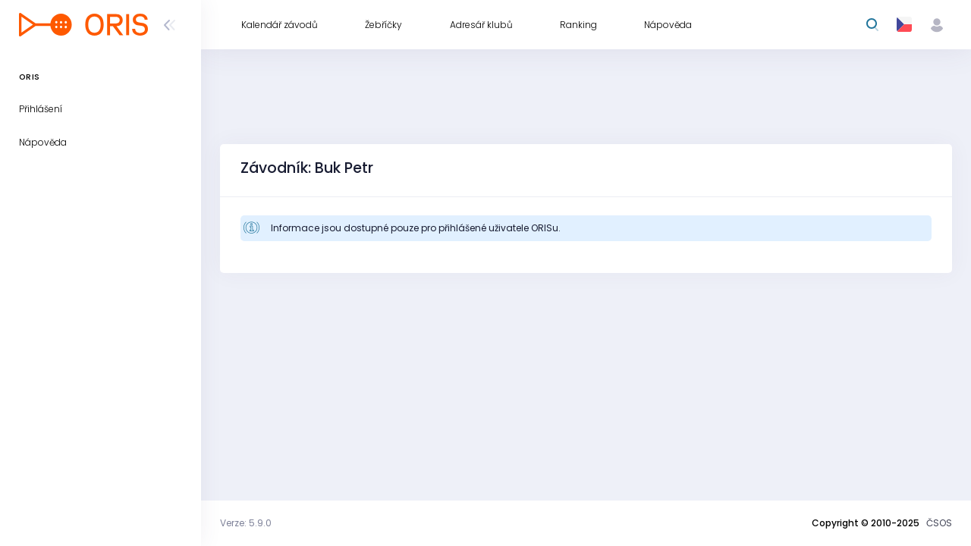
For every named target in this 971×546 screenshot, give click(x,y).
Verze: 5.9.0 (246, 522)
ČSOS (939, 522)
